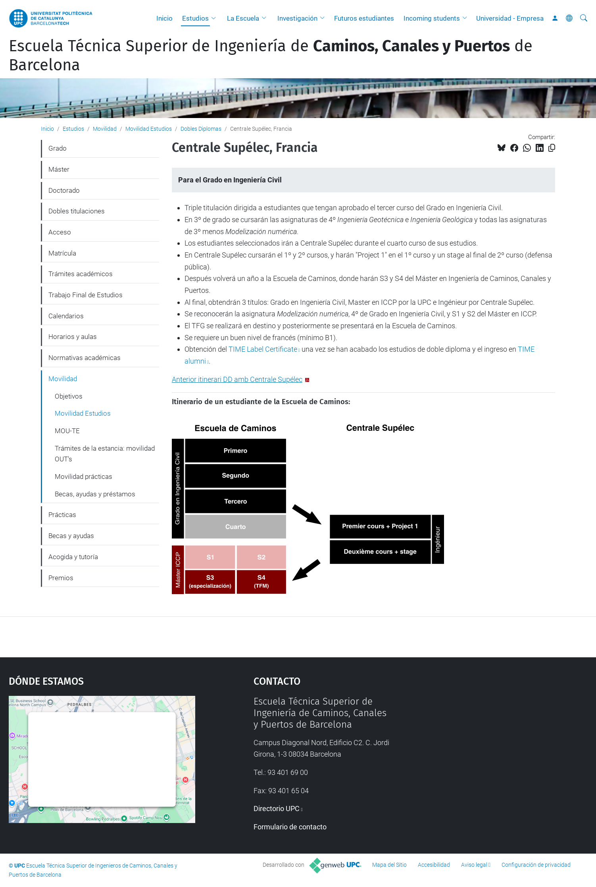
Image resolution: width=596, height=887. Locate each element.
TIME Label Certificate (263, 349)
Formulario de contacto (290, 827)
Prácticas (62, 515)
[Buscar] (583, 18)
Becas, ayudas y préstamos (95, 494)
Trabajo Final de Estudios (85, 295)
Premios (60, 578)
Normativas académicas (84, 358)
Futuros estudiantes (364, 18)
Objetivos (69, 396)
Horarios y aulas (72, 337)
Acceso (59, 232)
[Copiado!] (551, 148)
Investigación (297, 18)
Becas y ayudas (71, 536)
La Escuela (243, 18)
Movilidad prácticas (83, 476)
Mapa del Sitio (389, 865)
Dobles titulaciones (76, 211)
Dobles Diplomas (201, 129)
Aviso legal (474, 865)
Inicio (164, 18)
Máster (58, 169)
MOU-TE (67, 431)
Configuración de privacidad (536, 865)
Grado (57, 148)
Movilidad (105, 129)
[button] (215, 18)
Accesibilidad (434, 865)
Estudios (195, 18)
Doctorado (64, 190)
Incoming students (432, 18)
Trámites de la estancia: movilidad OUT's (105, 453)
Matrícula (62, 253)
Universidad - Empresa (510, 18)
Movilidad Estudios (148, 129)
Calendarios (66, 316)
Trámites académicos (80, 274)
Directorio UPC (277, 808)
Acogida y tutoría (73, 557)
